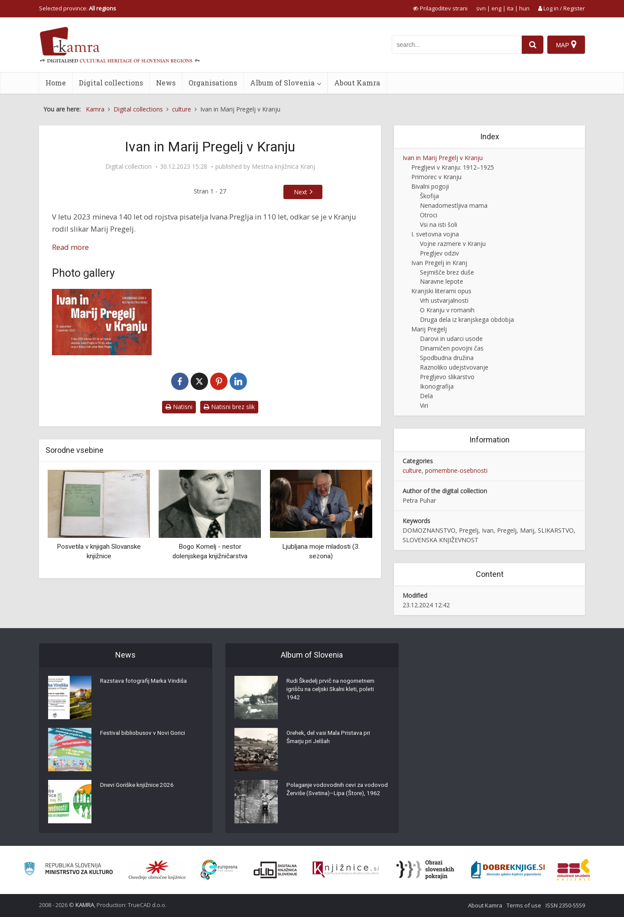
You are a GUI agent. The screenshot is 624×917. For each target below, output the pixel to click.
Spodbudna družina (447, 358)
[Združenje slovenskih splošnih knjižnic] (345, 869)
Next (300, 192)
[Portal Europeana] (219, 870)
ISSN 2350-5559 (565, 905)
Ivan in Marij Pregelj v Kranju (443, 158)
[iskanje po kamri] (456, 45)
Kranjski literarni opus (441, 291)
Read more (70, 247)
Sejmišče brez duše (447, 272)
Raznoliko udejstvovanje (454, 367)
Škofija (429, 196)
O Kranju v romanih (447, 310)
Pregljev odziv (439, 253)
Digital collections (111, 82)
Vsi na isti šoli (438, 224)
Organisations (212, 82)
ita (510, 8)
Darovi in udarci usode (451, 338)
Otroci (428, 215)
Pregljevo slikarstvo (447, 377)
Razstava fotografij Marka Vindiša (146, 682)
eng (496, 8)
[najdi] (532, 45)
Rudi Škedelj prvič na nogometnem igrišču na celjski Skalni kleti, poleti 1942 (333, 691)
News (166, 82)
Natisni (179, 407)
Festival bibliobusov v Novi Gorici (143, 734)
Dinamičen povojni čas (452, 348)
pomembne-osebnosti (456, 470)
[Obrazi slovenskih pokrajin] (425, 870)
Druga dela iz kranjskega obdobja (467, 319)
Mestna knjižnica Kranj (283, 166)
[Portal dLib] (275, 870)
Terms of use (524, 905)
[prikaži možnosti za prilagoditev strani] (440, 8)
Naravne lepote (441, 281)
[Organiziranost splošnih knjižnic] (157, 870)
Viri (424, 405)
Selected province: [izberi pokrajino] (77, 8)
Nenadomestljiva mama (454, 205)
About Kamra (357, 82)
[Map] (566, 45)
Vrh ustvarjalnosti (444, 300)
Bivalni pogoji (430, 186)
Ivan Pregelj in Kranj (439, 263)
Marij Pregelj (429, 329)
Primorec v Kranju (436, 177)
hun (524, 8)
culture (412, 470)
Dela (426, 396)
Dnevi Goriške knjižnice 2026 (138, 786)
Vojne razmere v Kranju (453, 243)
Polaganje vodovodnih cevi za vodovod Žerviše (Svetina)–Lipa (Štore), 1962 (329, 795)
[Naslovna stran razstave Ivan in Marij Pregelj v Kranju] (102, 322)
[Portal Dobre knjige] (508, 869)
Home (56, 82)
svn (481, 8)
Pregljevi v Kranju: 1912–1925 (452, 167)
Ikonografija (437, 386)
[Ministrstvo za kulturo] (68, 870)
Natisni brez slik (229, 407)
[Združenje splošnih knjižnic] (573, 870)
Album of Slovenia (282, 82)
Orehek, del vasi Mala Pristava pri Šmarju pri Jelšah (331, 739)
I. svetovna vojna (435, 234)
